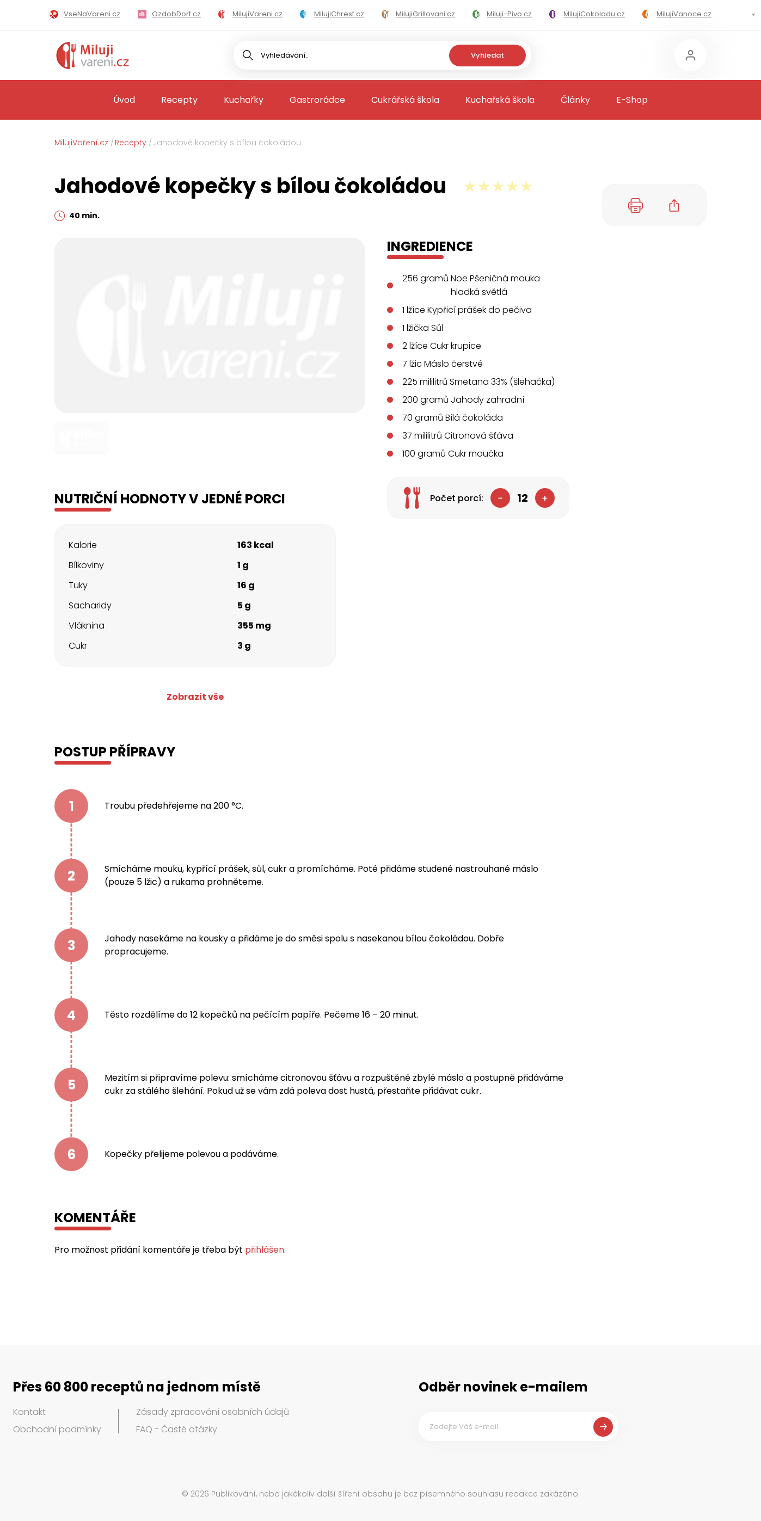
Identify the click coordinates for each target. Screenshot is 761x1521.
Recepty (179, 100)
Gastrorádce (317, 100)
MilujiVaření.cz (81, 142)
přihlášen (264, 1249)
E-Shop (632, 100)
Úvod (124, 100)
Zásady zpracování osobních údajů (212, 1412)
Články (575, 100)
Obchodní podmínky (57, 1429)
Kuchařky (243, 100)
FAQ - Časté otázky (176, 1429)
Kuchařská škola (500, 100)
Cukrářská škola (405, 100)
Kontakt (29, 1412)
